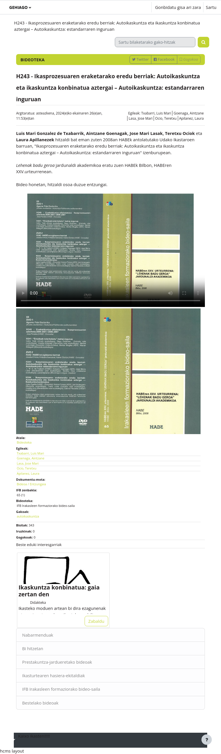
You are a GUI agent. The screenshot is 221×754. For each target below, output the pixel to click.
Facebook (164, 59)
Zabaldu (96, 621)
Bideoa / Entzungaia (31, 484)
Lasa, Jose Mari (141, 118)
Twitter (140, 59)
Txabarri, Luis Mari (156, 113)
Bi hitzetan (32, 648)
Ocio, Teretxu (165, 118)
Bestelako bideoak (40, 703)
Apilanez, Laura (191, 118)
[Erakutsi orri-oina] (206, 739)
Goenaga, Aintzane (189, 113)
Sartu (211, 7)
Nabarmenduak (37, 635)
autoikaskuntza (28, 516)
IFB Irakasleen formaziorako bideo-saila (61, 689)
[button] (129, 7)
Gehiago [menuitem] (18, 7)
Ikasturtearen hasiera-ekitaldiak (53, 675)
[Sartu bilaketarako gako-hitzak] (155, 42)
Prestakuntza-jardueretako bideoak (57, 662)
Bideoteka (24, 442)
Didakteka (38, 602)
